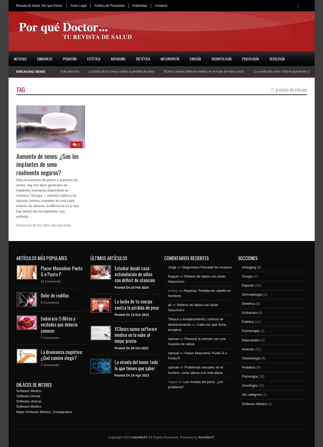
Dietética (143, 58)
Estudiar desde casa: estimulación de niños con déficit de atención (135, 274)
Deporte (248, 285)
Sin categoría (252, 394)
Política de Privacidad (109, 6)
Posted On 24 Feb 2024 (132, 287)
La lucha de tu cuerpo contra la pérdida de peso (123, 71)
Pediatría (70, 58)
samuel (173, 339)
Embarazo (44, 58)
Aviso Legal (79, 6)
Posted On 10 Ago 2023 (132, 375)
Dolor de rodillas (55, 295)
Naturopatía (170, 58)
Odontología (221, 58)
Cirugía (195, 58)
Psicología (250, 58)
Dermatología (252, 294)
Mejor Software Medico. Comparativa (44, 412)
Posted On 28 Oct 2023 (131, 348)
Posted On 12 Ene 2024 (132, 315)
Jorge (172, 267)
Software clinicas (29, 401)
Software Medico (29, 391)
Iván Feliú (64, 225)
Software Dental (28, 396)
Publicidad (140, 6)
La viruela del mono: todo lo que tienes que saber (136, 365)
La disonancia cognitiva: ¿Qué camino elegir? (62, 355)
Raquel (173, 276)
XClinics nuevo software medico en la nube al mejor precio (205, 71)
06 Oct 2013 (41, 225)
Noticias (20, 58)
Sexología (277, 58)
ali (169, 305)
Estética (93, 58)
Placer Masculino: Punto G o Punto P (62, 271)
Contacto (161, 6)
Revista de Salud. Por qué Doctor (39, 6)
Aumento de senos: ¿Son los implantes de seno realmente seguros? (47, 164)
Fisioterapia (250, 331)
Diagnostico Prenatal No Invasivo (207, 267)
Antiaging (118, 58)
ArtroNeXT (140, 437)
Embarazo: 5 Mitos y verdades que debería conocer (59, 324)
